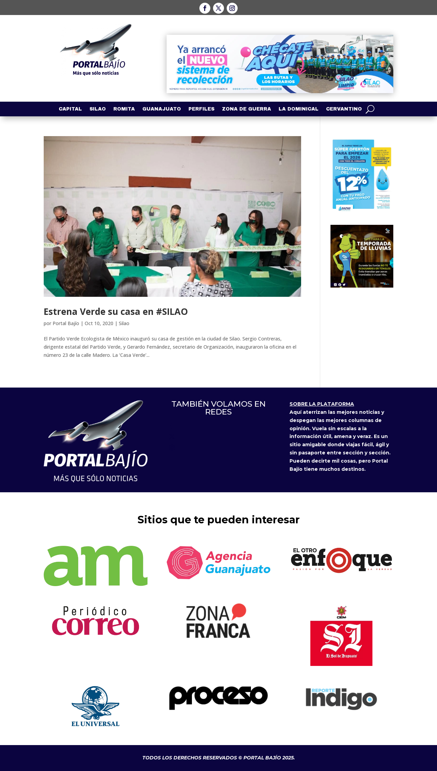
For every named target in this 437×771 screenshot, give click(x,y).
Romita (124, 109)
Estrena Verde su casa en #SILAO (116, 311)
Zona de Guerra (246, 109)
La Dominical (299, 109)
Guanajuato (161, 109)
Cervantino (344, 109)
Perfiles (201, 109)
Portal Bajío (66, 323)
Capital (70, 109)
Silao (97, 109)
